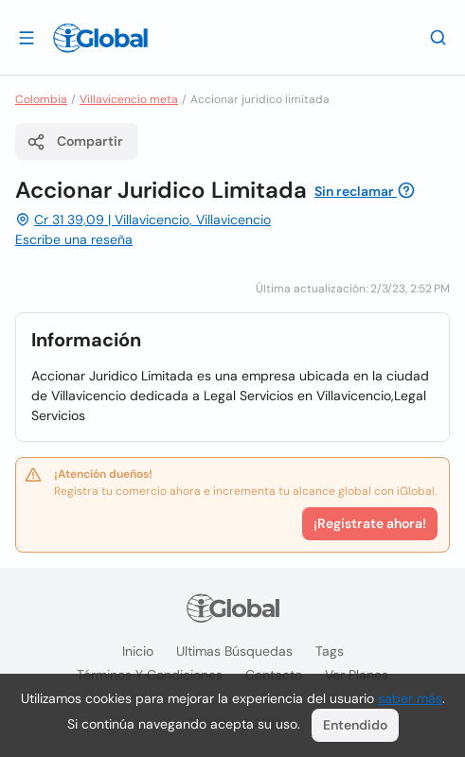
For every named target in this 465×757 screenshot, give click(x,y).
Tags (329, 651)
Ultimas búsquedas (234, 651)
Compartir (75, 141)
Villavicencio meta (129, 99)
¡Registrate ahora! (369, 523)
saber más (410, 698)
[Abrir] (26, 37)
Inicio (137, 651)
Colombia (41, 99)
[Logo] (100, 38)
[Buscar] (438, 37)
